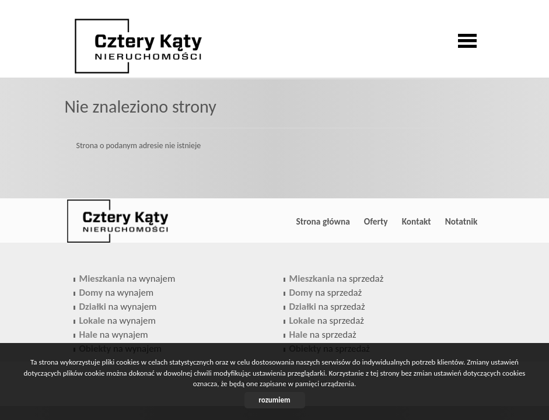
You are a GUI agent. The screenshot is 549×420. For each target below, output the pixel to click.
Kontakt (416, 221)
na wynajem (127, 278)
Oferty (376, 221)
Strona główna (322, 221)
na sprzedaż (336, 278)
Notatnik (461, 221)
